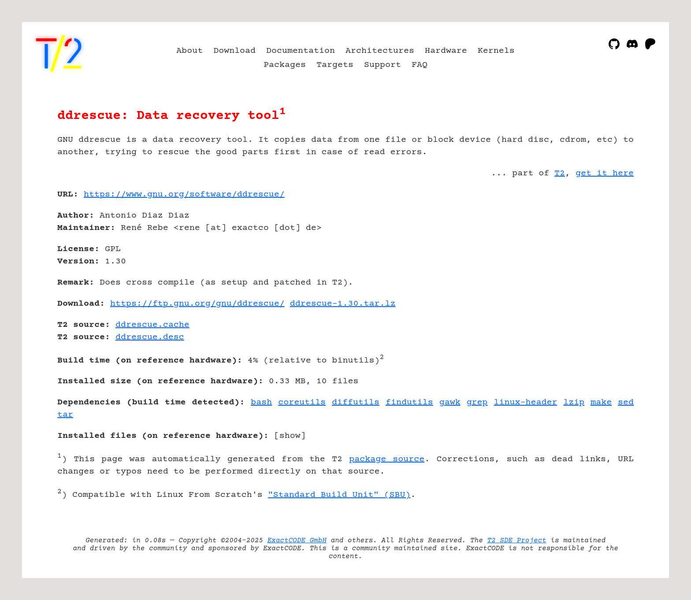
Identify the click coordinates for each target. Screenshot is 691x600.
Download (234, 51)
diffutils (355, 402)
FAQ (419, 65)
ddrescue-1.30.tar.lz (343, 304)
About (189, 51)
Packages (285, 65)
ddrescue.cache (152, 325)
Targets (334, 65)
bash (261, 402)
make (601, 402)
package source (386, 459)
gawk (450, 402)
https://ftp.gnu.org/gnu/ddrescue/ (197, 304)
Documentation (300, 51)
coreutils (302, 402)
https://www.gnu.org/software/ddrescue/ (184, 194)
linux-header (525, 402)
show (290, 436)
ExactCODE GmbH (297, 540)
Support (382, 65)
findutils (409, 402)
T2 (559, 173)
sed (626, 402)
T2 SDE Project (516, 540)
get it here (605, 173)
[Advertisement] (607, 246)
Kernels (496, 51)
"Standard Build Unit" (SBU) (339, 495)
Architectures (380, 51)
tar (65, 415)
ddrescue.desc (149, 337)
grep (477, 402)
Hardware (446, 51)
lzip (573, 402)
